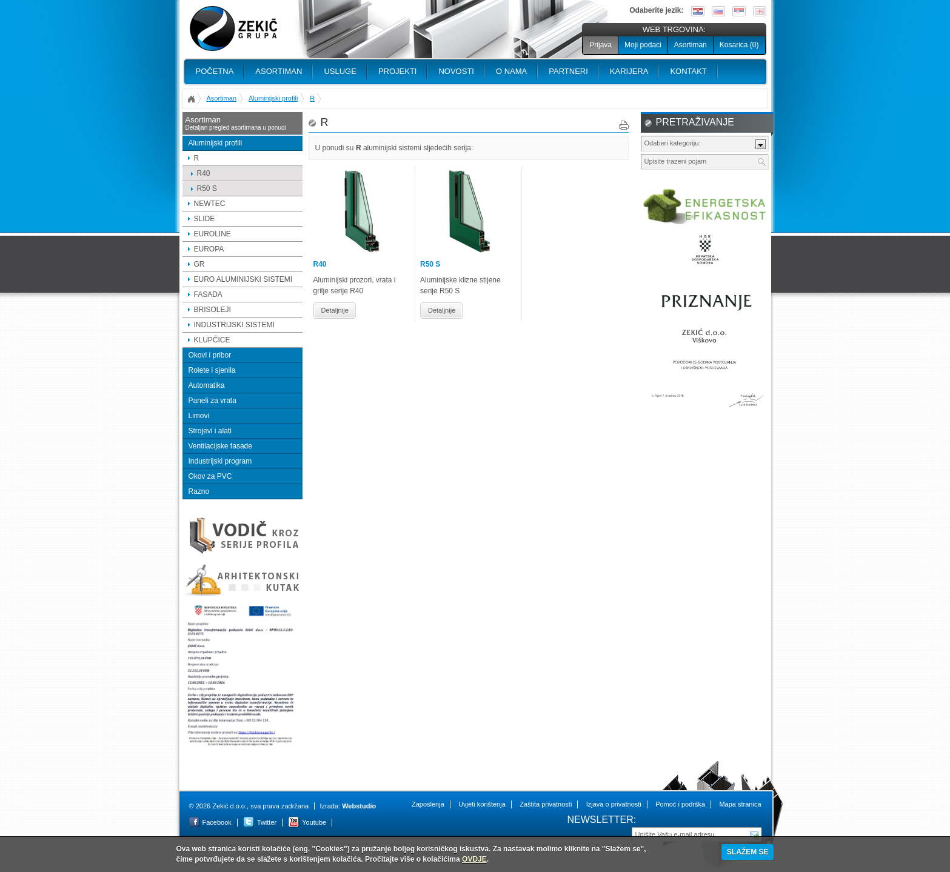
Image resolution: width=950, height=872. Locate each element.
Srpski (739, 11)
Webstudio (359, 806)
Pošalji (754, 833)
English (759, 11)
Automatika (207, 385)
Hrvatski (697, 11)
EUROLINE (212, 234)
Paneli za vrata (212, 400)
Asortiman (690, 45)
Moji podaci (642, 45)
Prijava (600, 45)
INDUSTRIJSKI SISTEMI (234, 325)
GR (199, 264)
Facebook (217, 822)
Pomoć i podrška (680, 804)
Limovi (199, 415)
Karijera (629, 71)
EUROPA (209, 249)
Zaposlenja (428, 804)
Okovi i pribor (210, 355)
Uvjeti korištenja (482, 804)
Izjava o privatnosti (613, 804)
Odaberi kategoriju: (672, 143)
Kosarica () (739, 45)
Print (624, 125)
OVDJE (474, 859)
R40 (203, 173)
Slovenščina (718, 11)
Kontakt (688, 71)
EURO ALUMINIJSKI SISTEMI (243, 279)
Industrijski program (220, 461)
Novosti (456, 71)
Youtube (314, 822)
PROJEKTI (397, 71)
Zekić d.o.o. (233, 29)
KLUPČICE (212, 340)
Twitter (266, 822)
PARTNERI (568, 71)
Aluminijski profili (273, 98)
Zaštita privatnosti (546, 804)
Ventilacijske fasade (220, 446)
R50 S (207, 188)
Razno (199, 491)
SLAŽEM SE (748, 852)
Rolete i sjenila (212, 370)
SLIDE (204, 219)
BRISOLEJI (212, 309)
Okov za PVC (210, 476)
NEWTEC (210, 203)
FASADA (208, 294)
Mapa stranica (740, 804)
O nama (511, 71)
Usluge (340, 71)
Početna (215, 71)
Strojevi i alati (210, 431)
